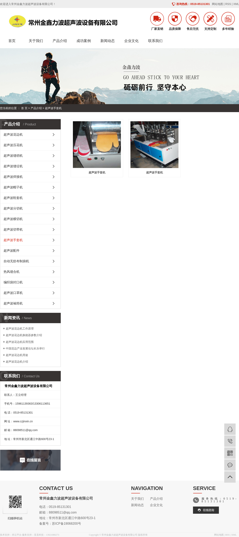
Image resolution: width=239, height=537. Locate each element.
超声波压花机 (13, 145)
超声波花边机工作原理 (20, 328)
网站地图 (217, 4)
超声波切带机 (13, 229)
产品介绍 (60, 41)
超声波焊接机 (13, 176)
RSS (228, 4)
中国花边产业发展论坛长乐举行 (25, 348)
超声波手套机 (53, 108)
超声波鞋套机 (13, 198)
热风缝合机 (12, 271)
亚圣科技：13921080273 (46, 534)
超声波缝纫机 (13, 155)
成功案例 (83, 41)
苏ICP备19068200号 (66, 523)
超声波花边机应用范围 (20, 341)
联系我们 (155, 41)
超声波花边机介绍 (17, 361)
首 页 (24, 108)
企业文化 (131, 41)
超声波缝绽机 (13, 166)
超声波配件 (12, 250)
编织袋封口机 (13, 282)
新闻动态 (107, 41)
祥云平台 (17, 534)
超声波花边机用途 (17, 355)
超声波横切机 (13, 219)
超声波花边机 (13, 134)
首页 (12, 41)
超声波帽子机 (13, 187)
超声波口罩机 (13, 292)
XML (236, 4)
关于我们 (36, 41)
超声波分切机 (13, 208)
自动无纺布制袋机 (16, 261)
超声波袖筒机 (13, 303)
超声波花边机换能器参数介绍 (24, 335)
